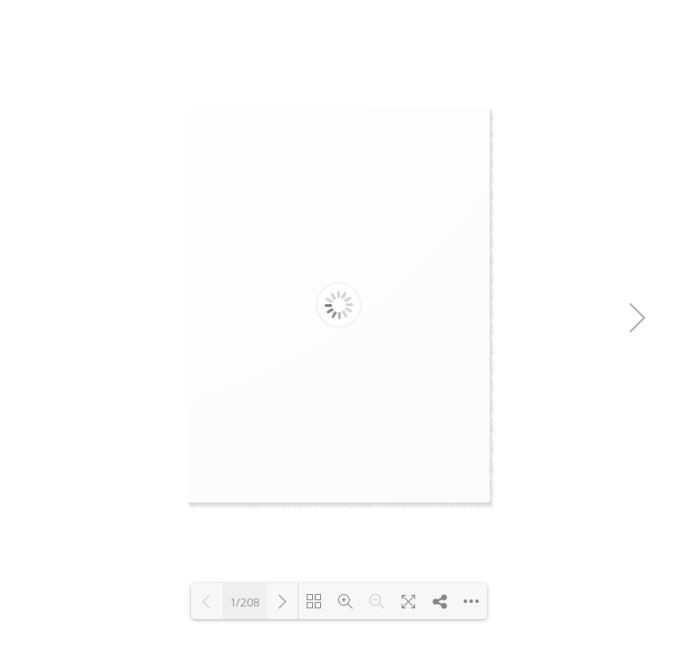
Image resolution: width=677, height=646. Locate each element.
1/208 (244, 602)
